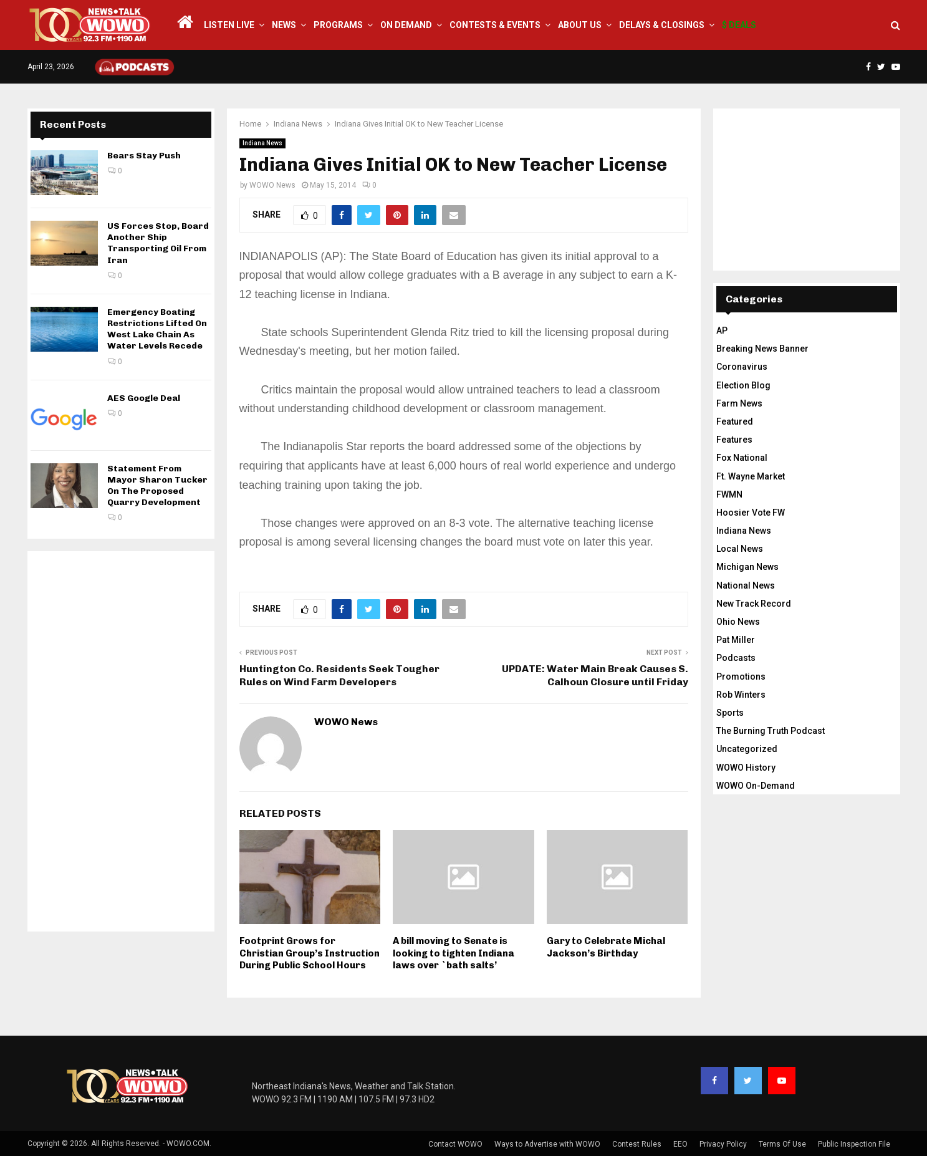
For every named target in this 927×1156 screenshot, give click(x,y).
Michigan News (747, 567)
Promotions (741, 677)
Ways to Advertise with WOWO (547, 1144)
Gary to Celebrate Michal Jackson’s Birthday (606, 947)
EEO (680, 1144)
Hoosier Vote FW (750, 513)
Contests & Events (494, 25)
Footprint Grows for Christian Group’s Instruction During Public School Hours (309, 953)
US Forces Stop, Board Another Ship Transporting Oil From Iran (158, 243)
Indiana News (262, 143)
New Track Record (753, 604)
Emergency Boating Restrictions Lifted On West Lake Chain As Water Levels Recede (157, 329)
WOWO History (746, 768)
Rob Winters (741, 695)
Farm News (739, 403)
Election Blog (743, 385)
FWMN (729, 494)
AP (722, 330)
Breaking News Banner (762, 349)
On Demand (406, 25)
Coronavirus (741, 367)
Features (734, 440)
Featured (734, 421)
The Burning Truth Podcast (770, 731)
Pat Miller (735, 640)
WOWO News (272, 185)
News (284, 25)
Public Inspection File (854, 1144)
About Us (580, 25)
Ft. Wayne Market (750, 476)
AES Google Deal (143, 398)
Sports (730, 713)
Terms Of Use (782, 1144)
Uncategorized (746, 749)
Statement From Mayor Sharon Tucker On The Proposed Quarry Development (157, 485)
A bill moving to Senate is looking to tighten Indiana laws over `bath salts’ (453, 953)
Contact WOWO (455, 1144)
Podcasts (736, 658)
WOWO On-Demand (755, 786)
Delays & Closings (661, 25)
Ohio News (738, 622)
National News (745, 585)
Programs (338, 25)
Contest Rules (636, 1144)
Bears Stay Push (144, 155)
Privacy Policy (723, 1144)
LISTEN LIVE (229, 25)
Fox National (741, 458)
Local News (739, 549)
